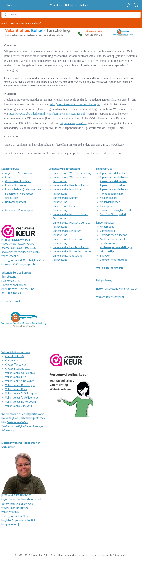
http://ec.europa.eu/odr (73, 123)
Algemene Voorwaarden (19, 173)
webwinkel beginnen (89, 555)
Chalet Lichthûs (14, 356)
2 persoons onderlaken (114, 189)
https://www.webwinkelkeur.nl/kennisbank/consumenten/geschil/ (47, 113)
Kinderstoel (107, 226)
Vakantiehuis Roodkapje (20, 385)
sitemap (69, 555)
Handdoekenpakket (111, 193)
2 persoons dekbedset (113, 181)
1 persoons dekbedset (113, 173)
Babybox (105, 255)
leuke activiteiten (17, 422)
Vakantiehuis (13, 389)
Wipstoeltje (107, 251)
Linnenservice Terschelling (64, 168)
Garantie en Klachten (18, 181)
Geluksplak (28, 373)
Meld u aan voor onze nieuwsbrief (21, 23)
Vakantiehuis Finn (15, 377)
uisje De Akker (25, 381)
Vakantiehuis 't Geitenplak (21, 393)
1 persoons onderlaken (114, 177)
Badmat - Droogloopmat (115, 210)
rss (75, 555)
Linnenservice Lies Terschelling (71, 247)
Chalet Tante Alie (16, 364)
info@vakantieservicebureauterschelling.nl (75, 104)
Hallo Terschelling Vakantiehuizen (117, 288)
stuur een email (11, 301)
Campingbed (107, 230)
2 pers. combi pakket (112, 185)
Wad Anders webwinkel (110, 297)
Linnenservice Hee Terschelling (71, 185)
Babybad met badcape (113, 235)
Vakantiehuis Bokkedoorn (20, 401)
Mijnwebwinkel (120, 555)
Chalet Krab (12, 360)
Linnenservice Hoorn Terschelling (72, 251)
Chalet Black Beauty (17, 368)
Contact (10, 177)
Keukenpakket (108, 197)
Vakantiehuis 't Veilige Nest (21, 397)
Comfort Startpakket (113, 214)
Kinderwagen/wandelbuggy (116, 247)
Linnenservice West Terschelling (72, 173)
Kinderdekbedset (110, 202)
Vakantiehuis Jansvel (17, 406)
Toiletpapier (107, 206)
